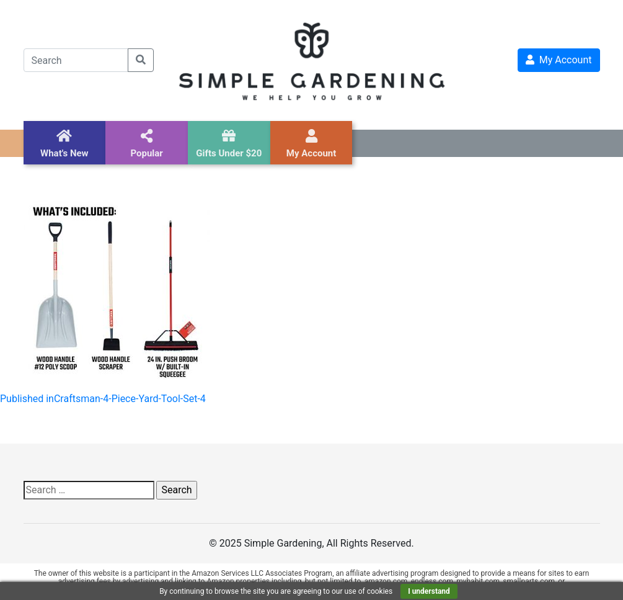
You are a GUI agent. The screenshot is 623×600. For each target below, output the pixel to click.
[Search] (76, 60)
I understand (429, 591)
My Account (559, 60)
